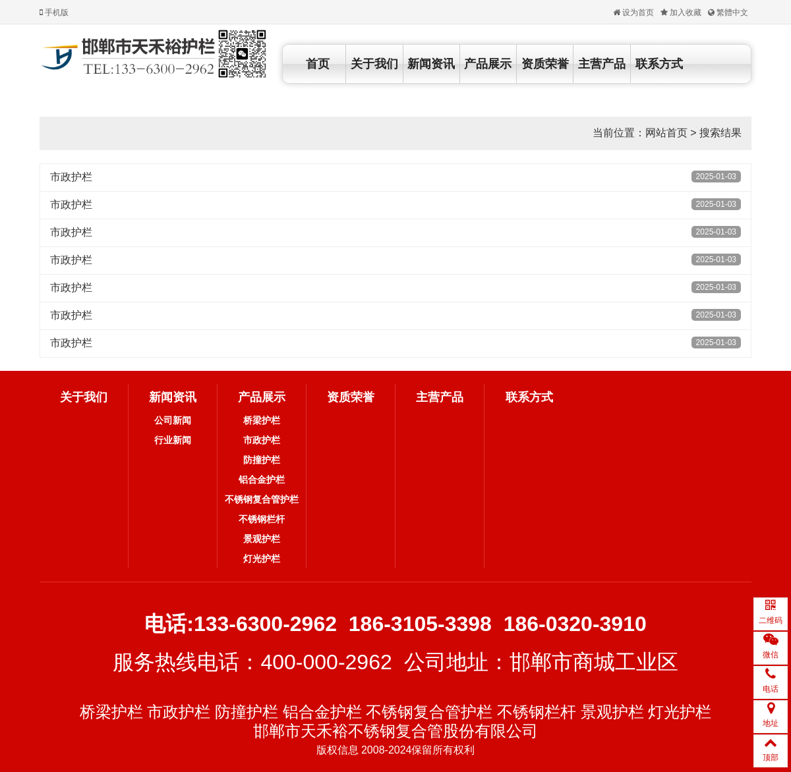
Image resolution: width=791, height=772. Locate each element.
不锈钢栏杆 (262, 519)
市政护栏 (71, 176)
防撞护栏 (261, 460)
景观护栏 (261, 539)
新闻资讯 (431, 63)
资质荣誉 (545, 63)
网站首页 (666, 132)
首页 (318, 63)
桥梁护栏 (261, 420)
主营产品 (602, 63)
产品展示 (488, 63)
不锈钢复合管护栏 (262, 499)
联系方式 (659, 63)
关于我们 (374, 63)
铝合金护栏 (262, 479)
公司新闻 (172, 420)
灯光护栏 (261, 558)
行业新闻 (172, 440)
